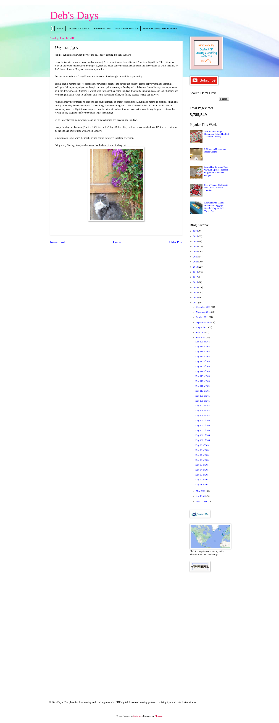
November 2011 (203, 312)
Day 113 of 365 (202, 376)
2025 (195, 236)
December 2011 (203, 307)
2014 (195, 287)
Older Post (176, 242)
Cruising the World (78, 28)
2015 (195, 282)
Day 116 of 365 (202, 361)
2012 (195, 297)
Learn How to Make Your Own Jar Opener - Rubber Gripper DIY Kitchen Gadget (216, 171)
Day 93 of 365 (202, 475)
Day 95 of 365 (202, 465)
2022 (195, 251)
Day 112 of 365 (202, 381)
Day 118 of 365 (202, 351)
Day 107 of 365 (202, 405)
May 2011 (201, 491)
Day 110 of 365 (202, 391)
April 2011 (201, 496)
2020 (195, 261)
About (60, 28)
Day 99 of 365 (202, 445)
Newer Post (57, 242)
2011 (195, 302)
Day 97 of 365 (202, 455)
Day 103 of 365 (202, 425)
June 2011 (201, 337)
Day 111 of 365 (202, 386)
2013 (195, 292)
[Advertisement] (209, 631)
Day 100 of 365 (202, 440)
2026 (195, 231)
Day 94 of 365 (202, 470)
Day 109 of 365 (202, 396)
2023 (195, 246)
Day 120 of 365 (202, 341)
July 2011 (200, 332)
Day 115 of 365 (202, 366)
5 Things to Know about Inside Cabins (215, 150)
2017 (195, 277)
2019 (195, 267)
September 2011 (203, 322)
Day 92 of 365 (202, 479)
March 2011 (201, 501)
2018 (195, 272)
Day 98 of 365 (202, 450)
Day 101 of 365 (202, 435)
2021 (195, 256)
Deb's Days (74, 15)
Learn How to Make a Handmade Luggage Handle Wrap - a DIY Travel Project (214, 207)
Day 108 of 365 (202, 401)
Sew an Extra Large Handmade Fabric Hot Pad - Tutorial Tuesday (216, 134)
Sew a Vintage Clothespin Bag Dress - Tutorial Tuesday (216, 188)
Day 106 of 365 (202, 410)
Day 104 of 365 (202, 420)
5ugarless (137, 716)
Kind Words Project (126, 28)
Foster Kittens (102, 28)
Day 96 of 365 (202, 460)
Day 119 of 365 (202, 346)
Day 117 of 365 (202, 356)
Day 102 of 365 (202, 430)
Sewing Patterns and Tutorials (160, 28)
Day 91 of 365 (202, 484)
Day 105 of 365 (202, 415)
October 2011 (202, 317)
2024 (195, 241)
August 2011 (202, 327)
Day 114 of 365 (202, 371)
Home (117, 242)
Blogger (158, 716)
